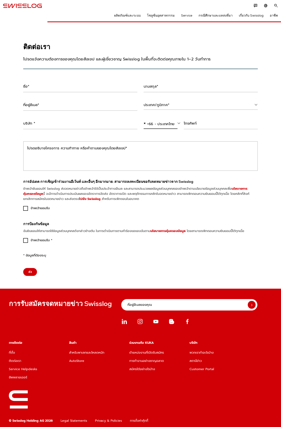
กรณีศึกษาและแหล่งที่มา (210, 18)
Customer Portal (201, 366)
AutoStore (76, 358)
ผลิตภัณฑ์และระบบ (121, 18)
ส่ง (30, 269)
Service (181, 18)
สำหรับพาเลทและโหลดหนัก (86, 350)
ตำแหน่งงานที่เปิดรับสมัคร (146, 350)
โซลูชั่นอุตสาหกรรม (155, 18)
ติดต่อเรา (15, 358)
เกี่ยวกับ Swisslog (245, 18)
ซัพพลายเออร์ (18, 374)
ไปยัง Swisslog (90, 196)
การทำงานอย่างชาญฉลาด (146, 358)
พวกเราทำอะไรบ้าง (201, 350)
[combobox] (201, 104)
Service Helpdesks (23, 366)
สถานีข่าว (195, 358)
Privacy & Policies (108, 418)
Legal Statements (74, 418)
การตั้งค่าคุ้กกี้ (139, 418)
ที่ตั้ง (12, 350)
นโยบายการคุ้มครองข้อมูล (168, 228)
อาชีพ (268, 18)
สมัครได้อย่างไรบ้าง (142, 366)
